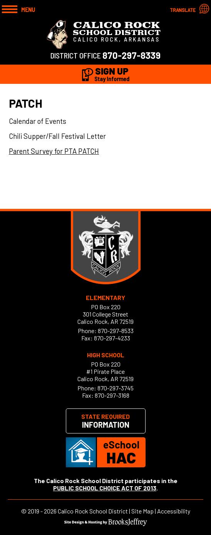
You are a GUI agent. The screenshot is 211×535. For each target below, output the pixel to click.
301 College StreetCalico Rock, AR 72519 (105, 317)
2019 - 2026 (42, 511)
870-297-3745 (115, 388)
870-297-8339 (131, 55)
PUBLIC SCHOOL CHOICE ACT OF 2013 (104, 488)
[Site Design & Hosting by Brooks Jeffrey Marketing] (105, 523)
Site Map (142, 511)
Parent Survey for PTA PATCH (54, 151)
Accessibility (173, 511)
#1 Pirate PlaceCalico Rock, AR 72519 (105, 375)
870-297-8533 (116, 330)
